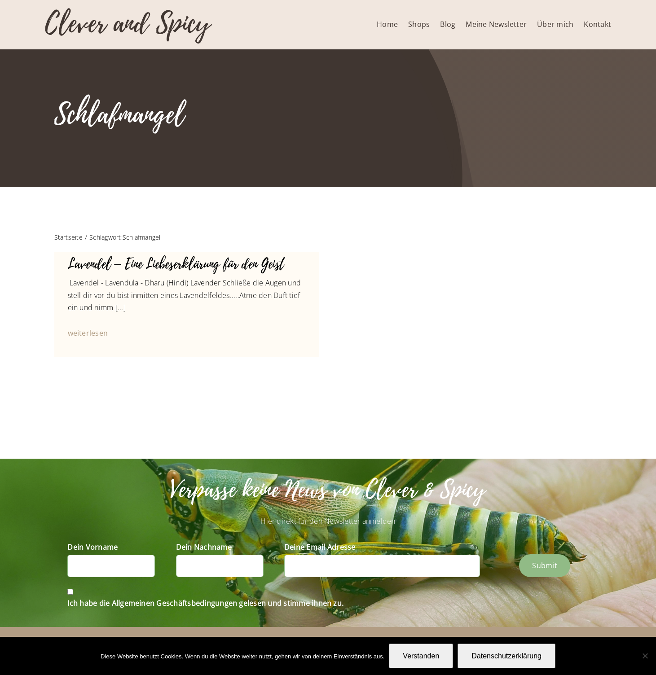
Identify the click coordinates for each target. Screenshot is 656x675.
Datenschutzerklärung (506, 656)
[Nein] (644, 655)
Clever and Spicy (127, 24)
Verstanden (421, 656)
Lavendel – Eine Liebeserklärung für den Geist (176, 264)
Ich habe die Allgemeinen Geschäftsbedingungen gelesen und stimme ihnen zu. (205, 603)
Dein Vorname (92, 547)
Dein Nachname (204, 547)
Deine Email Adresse (320, 547)
